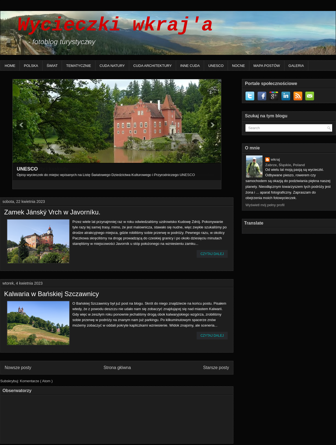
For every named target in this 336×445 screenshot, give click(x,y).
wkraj (275, 159)
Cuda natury (112, 66)
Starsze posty (216, 367)
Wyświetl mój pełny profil (264, 205)
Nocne (238, 66)
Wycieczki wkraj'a (109, 25)
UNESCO (216, 66)
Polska (31, 66)
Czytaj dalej (212, 254)
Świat (52, 66)
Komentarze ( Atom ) (36, 381)
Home (10, 66)
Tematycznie (78, 66)
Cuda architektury (152, 66)
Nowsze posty (18, 367)
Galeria (296, 66)
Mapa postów (266, 66)
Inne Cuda (190, 66)
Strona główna (117, 367)
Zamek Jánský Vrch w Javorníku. (52, 212)
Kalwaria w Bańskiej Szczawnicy (51, 294)
